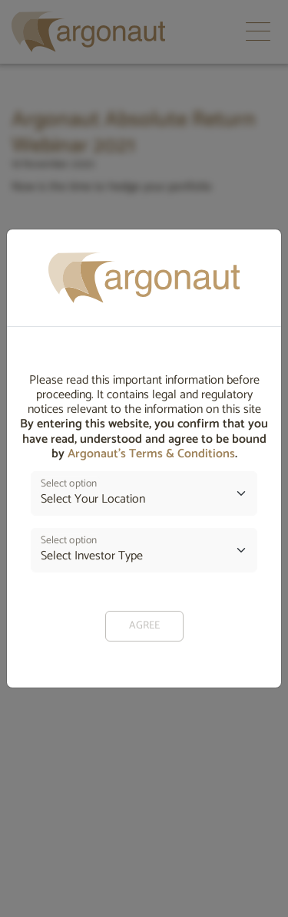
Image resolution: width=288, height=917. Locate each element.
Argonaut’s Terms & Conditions (151, 454)
